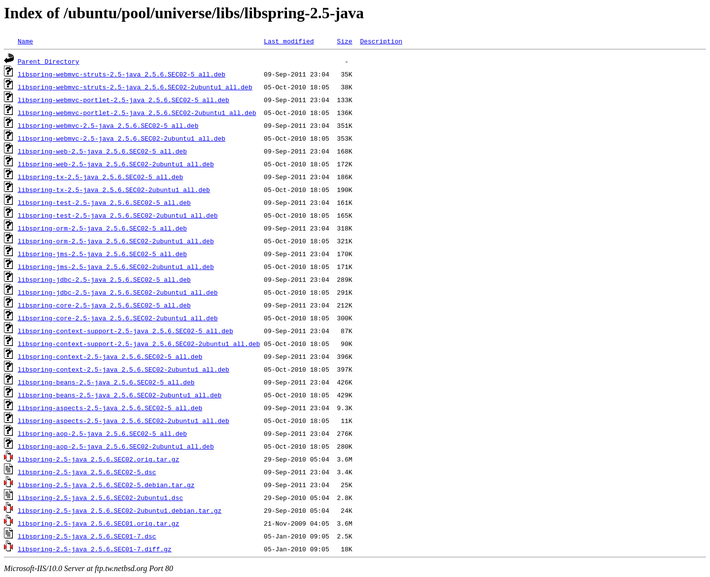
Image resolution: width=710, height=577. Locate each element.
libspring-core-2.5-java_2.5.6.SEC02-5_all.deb (104, 305)
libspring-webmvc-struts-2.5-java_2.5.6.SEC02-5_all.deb (121, 74)
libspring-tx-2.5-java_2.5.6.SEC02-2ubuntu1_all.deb (114, 189)
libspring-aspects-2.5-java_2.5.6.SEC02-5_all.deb (110, 407)
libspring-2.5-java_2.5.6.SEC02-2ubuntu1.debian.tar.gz (119, 510)
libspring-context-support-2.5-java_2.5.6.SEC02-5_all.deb (125, 330)
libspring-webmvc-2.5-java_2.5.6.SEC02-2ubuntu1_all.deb (121, 138)
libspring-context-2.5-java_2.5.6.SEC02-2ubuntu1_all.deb (123, 369)
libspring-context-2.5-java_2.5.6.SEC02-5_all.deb (110, 356)
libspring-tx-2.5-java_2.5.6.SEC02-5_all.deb (100, 176)
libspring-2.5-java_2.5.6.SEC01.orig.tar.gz (98, 523)
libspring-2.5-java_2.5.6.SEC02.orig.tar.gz (98, 459)
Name (25, 41)
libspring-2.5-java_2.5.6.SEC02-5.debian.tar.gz (106, 484)
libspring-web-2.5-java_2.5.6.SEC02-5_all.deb (102, 151)
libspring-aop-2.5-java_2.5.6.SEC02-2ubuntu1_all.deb (116, 446)
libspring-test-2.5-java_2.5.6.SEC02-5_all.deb (104, 202)
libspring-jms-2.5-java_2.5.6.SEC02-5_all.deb (102, 253)
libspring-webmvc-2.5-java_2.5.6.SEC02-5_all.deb (108, 125)
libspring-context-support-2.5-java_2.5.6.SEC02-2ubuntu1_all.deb (139, 343)
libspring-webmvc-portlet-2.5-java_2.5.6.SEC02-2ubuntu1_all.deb (137, 112)
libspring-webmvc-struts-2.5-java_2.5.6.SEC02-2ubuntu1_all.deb (135, 86)
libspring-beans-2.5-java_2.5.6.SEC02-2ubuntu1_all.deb (119, 394)
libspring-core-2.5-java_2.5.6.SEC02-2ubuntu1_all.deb (118, 317)
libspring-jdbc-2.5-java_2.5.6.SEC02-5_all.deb (104, 279)
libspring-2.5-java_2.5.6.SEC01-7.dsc (87, 536)
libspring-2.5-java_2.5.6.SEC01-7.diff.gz (95, 548)
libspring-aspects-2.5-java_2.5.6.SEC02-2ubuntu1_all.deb (123, 420)
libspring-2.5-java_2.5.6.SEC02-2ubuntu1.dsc (100, 497)
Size (344, 41)
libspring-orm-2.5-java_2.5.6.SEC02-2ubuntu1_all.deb (116, 240)
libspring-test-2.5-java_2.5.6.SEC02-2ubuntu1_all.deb (118, 215)
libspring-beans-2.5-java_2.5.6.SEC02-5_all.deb (106, 382)
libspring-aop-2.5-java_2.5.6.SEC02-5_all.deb (102, 433)
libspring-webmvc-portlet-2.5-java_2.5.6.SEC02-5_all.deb (123, 99)
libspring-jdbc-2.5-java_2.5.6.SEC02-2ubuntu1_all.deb (118, 292)
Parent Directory (48, 61)
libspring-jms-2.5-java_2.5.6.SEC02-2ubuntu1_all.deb (116, 266)
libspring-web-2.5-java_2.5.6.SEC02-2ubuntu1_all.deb (116, 163)
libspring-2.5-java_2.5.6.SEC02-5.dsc (87, 471)
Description (381, 41)
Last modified (289, 41)
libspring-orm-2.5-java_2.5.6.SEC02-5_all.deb (102, 228)
